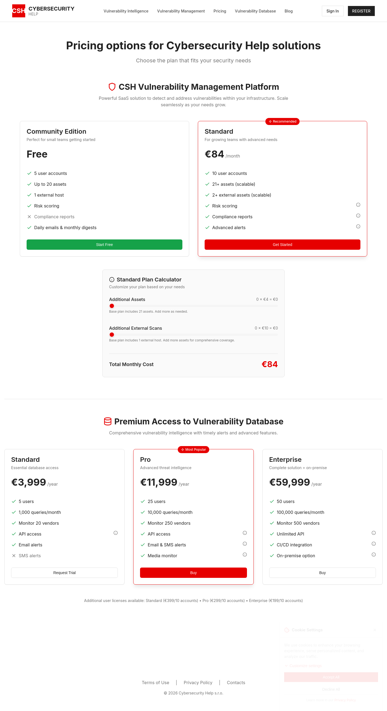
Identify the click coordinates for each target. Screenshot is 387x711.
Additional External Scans (135, 328)
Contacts (236, 682)
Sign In (332, 11)
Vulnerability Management (181, 11)
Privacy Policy (198, 682)
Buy (193, 573)
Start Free (104, 244)
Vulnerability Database (255, 11)
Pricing (220, 11)
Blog (289, 11)
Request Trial (64, 573)
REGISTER (361, 11)
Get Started (282, 244)
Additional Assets (127, 299)
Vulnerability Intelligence (126, 11)
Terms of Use (155, 682)
